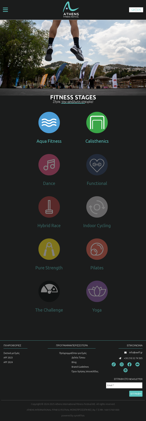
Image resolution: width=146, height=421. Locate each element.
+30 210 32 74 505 (133, 358)
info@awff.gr (135, 352)
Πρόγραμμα (65, 353)
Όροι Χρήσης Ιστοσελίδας (85, 371)
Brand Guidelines (80, 367)
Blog (74, 362)
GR (133, 9)
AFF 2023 (8, 357)
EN (139, 9)
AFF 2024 (8, 362)
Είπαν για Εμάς (79, 353)
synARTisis (79, 415)
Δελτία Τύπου (78, 357)
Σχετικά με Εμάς (12, 353)
